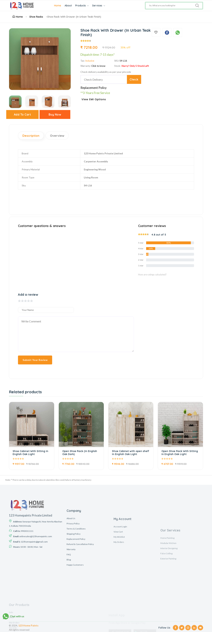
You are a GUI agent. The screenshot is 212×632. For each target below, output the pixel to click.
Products (82, 5)
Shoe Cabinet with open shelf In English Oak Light (130, 453)
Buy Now (55, 114)
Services (98, 5)
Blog (69, 603)
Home (57, 5)
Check (134, 79)
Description (30, 135)
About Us (71, 561)
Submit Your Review (35, 359)
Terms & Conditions (76, 572)
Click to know (98, 65)
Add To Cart (22, 114)
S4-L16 (123, 60)
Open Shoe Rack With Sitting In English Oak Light (179, 453)
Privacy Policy (73, 567)
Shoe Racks (36, 16)
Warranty (71, 592)
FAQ (69, 598)
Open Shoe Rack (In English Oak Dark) (79, 453)
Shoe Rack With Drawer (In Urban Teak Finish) (74, 16)
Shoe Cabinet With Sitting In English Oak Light (30, 453)
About (68, 5)
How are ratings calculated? (152, 274)
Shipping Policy (73, 577)
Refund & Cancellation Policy (80, 587)
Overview (57, 135)
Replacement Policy (93, 88)
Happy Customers (75, 608)
